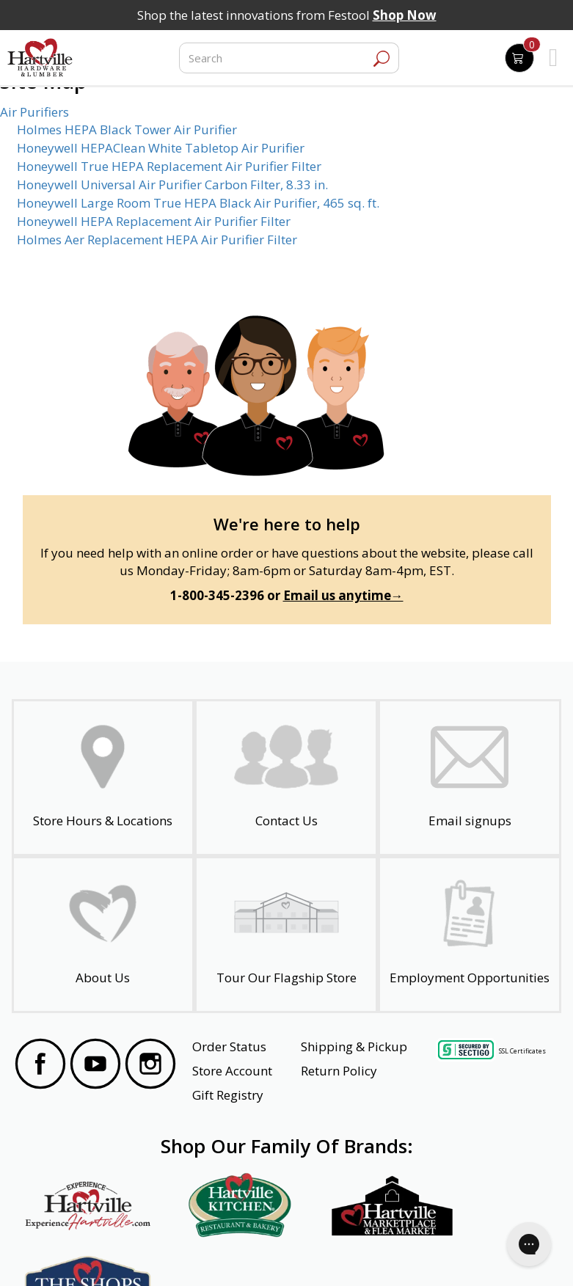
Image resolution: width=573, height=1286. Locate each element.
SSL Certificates (522, 1051)
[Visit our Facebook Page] (40, 1066)
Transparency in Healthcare (357, 1255)
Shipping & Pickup (354, 1046)
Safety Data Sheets (241, 1255)
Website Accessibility (71, 1255)
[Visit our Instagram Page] (150, 1066)
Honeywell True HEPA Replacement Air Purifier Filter (169, 166)
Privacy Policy (157, 1255)
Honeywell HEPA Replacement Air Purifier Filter (154, 221)
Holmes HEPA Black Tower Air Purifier (127, 129)
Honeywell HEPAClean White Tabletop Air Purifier (160, 147)
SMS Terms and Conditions (487, 1255)
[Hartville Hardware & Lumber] (40, 58)
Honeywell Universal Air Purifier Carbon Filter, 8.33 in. (172, 184)
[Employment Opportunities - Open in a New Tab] (469, 934)
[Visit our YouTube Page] (95, 1066)
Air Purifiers (34, 111)
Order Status (229, 1046)
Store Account (232, 1070)
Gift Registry (227, 1094)
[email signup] (469, 777)
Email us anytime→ (343, 595)
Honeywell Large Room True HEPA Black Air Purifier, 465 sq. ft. (198, 202)
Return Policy (339, 1070)
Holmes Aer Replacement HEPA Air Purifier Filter (157, 239)
